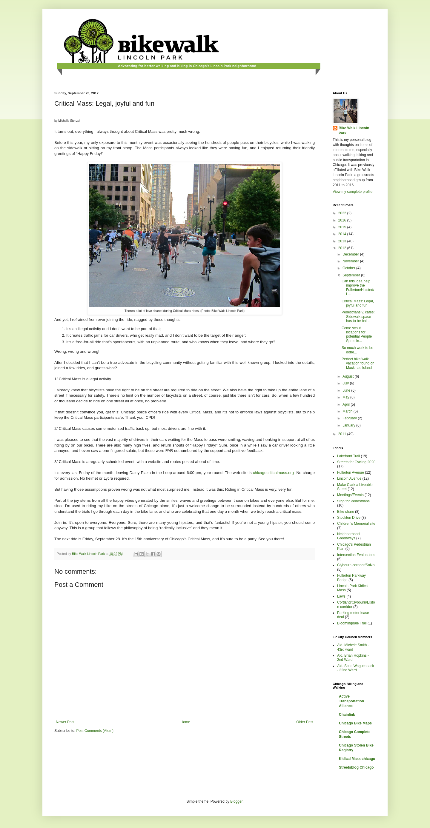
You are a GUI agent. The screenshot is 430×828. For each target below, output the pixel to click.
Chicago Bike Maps (355, 723)
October (349, 268)
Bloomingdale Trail (352, 623)
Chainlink (347, 714)
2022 (342, 213)
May (346, 397)
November (351, 261)
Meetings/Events (350, 495)
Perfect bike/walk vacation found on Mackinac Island (358, 363)
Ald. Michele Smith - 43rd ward (353, 647)
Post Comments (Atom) (94, 731)
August (349, 376)
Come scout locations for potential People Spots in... (357, 334)
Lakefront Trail (348, 456)
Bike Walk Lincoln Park (354, 130)
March (348, 411)
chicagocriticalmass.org (273, 472)
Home (185, 722)
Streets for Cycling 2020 (356, 462)
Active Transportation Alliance (351, 701)
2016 (342, 220)
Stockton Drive (348, 517)
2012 (342, 248)
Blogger (236, 801)
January (349, 425)
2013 (342, 241)
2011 (342, 434)
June (347, 390)
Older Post (304, 722)
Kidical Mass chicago (357, 759)
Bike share (345, 512)
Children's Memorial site (356, 523)
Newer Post (65, 722)
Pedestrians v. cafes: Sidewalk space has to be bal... (358, 316)
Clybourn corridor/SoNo (355, 565)
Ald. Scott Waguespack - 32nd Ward (355, 668)
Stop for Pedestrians (353, 501)
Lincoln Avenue (349, 478)
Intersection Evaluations (356, 555)
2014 (342, 234)
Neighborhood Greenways (348, 536)
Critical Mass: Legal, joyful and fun (358, 303)
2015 (342, 227)
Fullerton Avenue (350, 472)
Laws (341, 596)
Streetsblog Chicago (356, 767)
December (351, 254)
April (347, 404)
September (352, 275)
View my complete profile (352, 192)
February (350, 418)
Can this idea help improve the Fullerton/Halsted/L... (358, 287)
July (346, 383)
